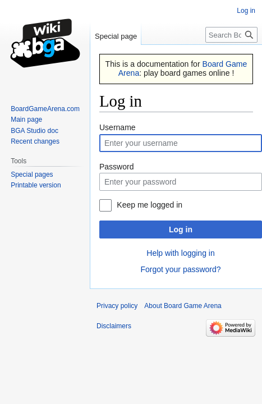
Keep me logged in (149, 204)
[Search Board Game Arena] (231, 35)
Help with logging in (180, 253)
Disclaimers (113, 326)
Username (117, 127)
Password (116, 166)
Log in (180, 229)
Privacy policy (116, 306)
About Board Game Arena (182, 306)
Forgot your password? (180, 269)
